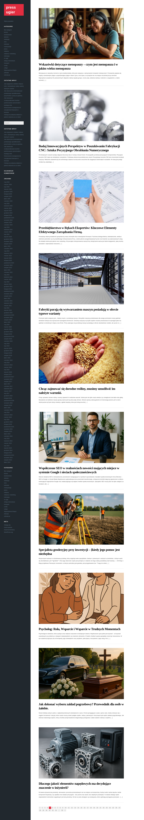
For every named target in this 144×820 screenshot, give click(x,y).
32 (52, 810)
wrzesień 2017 (8, 379)
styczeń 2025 (8, 210)
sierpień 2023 (8, 244)
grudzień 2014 (8, 450)
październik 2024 (9, 217)
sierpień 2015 (8, 431)
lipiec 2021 (7, 298)
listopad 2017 (8, 374)
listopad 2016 (8, 398)
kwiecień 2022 (8, 277)
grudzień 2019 (8, 331)
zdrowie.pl (7, 75)
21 (100, 807)
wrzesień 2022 (8, 265)
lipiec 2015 (7, 434)
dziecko (6, 37)
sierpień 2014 (8, 460)
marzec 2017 (8, 391)
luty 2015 (6, 445)
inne (5, 42)
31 (49, 810)
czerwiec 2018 (8, 360)
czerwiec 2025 (8, 201)
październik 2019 (9, 336)
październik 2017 (9, 377)
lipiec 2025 (7, 198)
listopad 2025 (8, 194)
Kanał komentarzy (9, 529)
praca (5, 49)
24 (110, 807)
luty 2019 (6, 346)
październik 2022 (9, 263)
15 (81, 807)
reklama (6, 51)
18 (91, 807)
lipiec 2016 (7, 407)
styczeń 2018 (8, 372)
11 (68, 807)
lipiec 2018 (7, 358)
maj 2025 (6, 203)
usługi (5, 68)
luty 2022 (6, 282)
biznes (6, 32)
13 (75, 807)
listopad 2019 (8, 334)
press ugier (11, 9)
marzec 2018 (8, 367)
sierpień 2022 (8, 267)
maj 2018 (6, 362)
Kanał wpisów (8, 527)
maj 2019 (6, 343)
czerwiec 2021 (8, 301)
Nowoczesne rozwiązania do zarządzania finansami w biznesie (12, 110)
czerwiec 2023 (8, 248)
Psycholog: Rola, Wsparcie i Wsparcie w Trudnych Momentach (79, 629)
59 (62, 810)
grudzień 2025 (8, 191)
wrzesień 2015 (8, 429)
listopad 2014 (8, 453)
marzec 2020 (8, 327)
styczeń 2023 (8, 258)
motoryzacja (7, 46)
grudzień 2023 (8, 239)
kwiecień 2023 (8, 253)
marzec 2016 (8, 417)
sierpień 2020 (8, 320)
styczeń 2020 (8, 329)
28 (40, 810)
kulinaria (6, 44)
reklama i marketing (10, 53)
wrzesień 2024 (8, 220)
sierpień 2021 (8, 296)
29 (43, 810)
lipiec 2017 (7, 384)
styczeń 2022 (8, 284)
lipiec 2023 (7, 246)
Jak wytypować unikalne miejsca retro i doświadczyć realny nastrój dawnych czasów (14, 86)
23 (106, 807)
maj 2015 (6, 438)
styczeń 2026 (8, 189)
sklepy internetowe (9, 61)
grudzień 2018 (8, 350)
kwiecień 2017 (8, 388)
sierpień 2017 (8, 381)
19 (94, 807)
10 (65, 807)
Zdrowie (6, 72)
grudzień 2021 (8, 286)
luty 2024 (6, 234)
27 (119, 807)
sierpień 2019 (8, 339)
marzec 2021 (8, 305)
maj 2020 (6, 324)
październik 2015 (9, 426)
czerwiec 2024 (8, 225)
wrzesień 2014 (8, 457)
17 (87, 807)
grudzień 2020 (8, 312)
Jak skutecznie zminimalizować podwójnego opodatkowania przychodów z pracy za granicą (13, 93)
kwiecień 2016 (8, 415)
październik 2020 (9, 315)
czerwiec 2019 (8, 341)
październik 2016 (9, 400)
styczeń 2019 (8, 348)
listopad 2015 (8, 424)
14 (78, 807)
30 (46, 810)
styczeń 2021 (8, 310)
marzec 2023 (8, 255)
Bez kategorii (8, 30)
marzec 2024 (8, 232)
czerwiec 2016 (8, 410)
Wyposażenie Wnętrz (10, 70)
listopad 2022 (8, 260)
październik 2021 (9, 291)
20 (97, 807)
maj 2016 (6, 412)
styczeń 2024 (8, 236)
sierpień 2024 (8, 222)
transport (6, 63)
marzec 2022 (8, 279)
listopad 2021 (8, 289)
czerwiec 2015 (8, 436)
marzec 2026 (8, 184)
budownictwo (8, 34)
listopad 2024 (8, 215)
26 (116, 807)
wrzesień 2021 (8, 293)
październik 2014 (9, 455)
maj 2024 (6, 227)
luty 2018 (6, 369)
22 (103, 807)
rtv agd (6, 58)
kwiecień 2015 (8, 441)
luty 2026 (6, 187)
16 (84, 807)
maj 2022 (6, 274)
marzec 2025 (8, 208)
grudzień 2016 (8, 395)
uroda (5, 65)
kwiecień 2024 (8, 229)
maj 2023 (6, 251)
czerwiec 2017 (8, 386)
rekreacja (6, 56)
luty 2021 (6, 308)
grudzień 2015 (8, 422)
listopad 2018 (8, 353)
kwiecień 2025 (8, 206)
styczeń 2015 (8, 448)
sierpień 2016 (8, 405)
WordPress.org (8, 532)
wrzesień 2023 (8, 241)
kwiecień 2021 (8, 303)
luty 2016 (6, 419)
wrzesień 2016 (8, 403)
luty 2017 (6, 393)
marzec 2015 (8, 443)
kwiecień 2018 (8, 365)
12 (72, 807)
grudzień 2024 (8, 213)
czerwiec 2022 (8, 272)
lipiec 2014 (7, 462)
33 (56, 810)
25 (113, 807)
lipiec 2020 (7, 322)
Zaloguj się (7, 525)
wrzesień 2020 (8, 317)
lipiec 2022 (7, 270)
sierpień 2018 (8, 355)
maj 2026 (6, 182)
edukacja (6, 39)
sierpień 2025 (8, 196)
